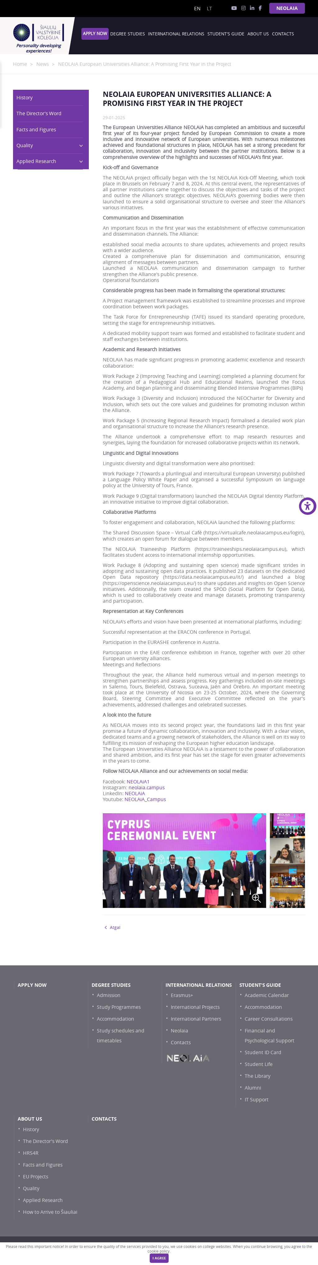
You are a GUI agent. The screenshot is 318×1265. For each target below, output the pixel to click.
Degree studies (127, 34)
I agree (159, 1258)
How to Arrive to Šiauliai (50, 1212)
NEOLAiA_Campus (145, 799)
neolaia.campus (147, 787)
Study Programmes (119, 1007)
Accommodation (115, 1019)
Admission (108, 995)
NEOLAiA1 (138, 781)
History (24, 97)
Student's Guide (225, 34)
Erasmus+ (182, 995)
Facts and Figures (36, 129)
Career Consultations (269, 1019)
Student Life (259, 1064)
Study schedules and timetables (120, 1035)
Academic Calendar (267, 995)
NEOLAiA (287, 8)
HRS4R (31, 1153)
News (42, 64)
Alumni (253, 1088)
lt (209, 8)
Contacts (283, 34)
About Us (258, 34)
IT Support (257, 1099)
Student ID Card (263, 1052)
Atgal (115, 927)
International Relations (176, 34)
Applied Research (47, 161)
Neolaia (179, 1030)
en (197, 8)
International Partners (196, 1019)
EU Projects (35, 1176)
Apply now (95, 33)
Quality (47, 145)
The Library (257, 1076)
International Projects (195, 1007)
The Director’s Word (38, 113)
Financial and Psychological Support (269, 1035)
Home (20, 64)
